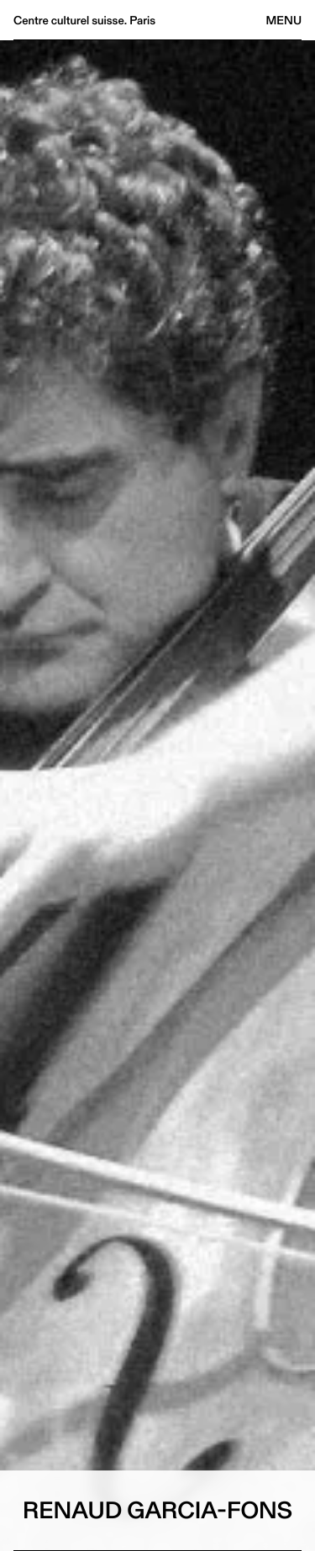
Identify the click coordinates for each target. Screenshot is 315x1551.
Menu (284, 20)
